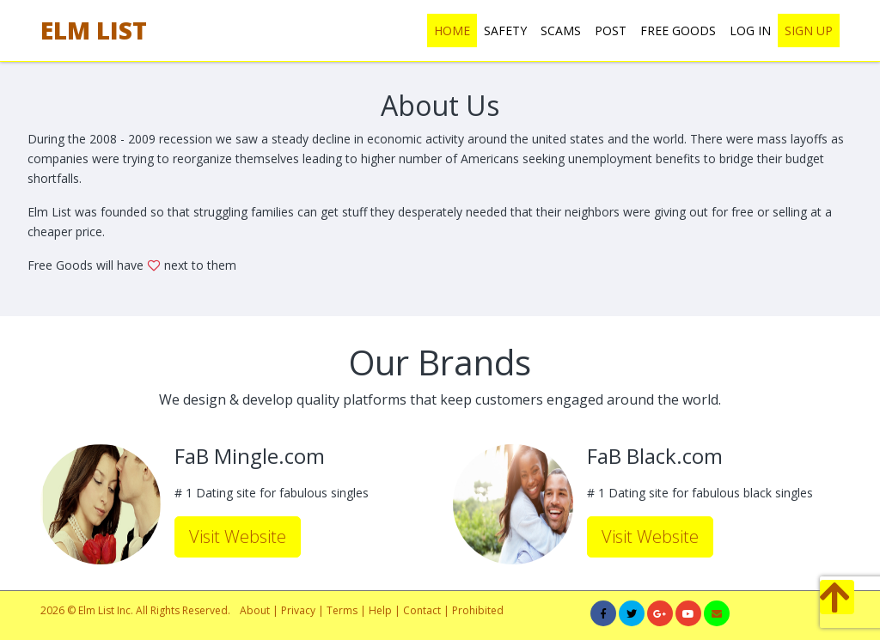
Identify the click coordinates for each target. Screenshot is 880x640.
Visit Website (237, 536)
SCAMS (561, 30)
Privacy (298, 610)
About (255, 610)
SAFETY (505, 30)
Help (380, 610)
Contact (422, 610)
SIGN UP (809, 30)
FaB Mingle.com (249, 456)
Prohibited (478, 610)
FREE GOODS (678, 30)
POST (610, 30)
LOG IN (750, 30)
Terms (343, 610)
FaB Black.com (655, 456)
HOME (452, 30)
